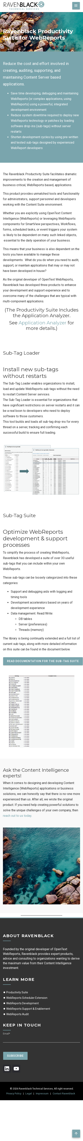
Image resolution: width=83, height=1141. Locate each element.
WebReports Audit (16, 1014)
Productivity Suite (15, 992)
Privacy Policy (13, 1093)
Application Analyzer (42, 323)
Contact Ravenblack (64, 1093)
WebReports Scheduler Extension (25, 997)
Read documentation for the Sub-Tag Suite (43, 661)
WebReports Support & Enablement (26, 1008)
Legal (28, 1093)
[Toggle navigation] (76, 5)
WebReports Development (21, 1003)
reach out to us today (17, 816)
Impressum (42, 1093)
